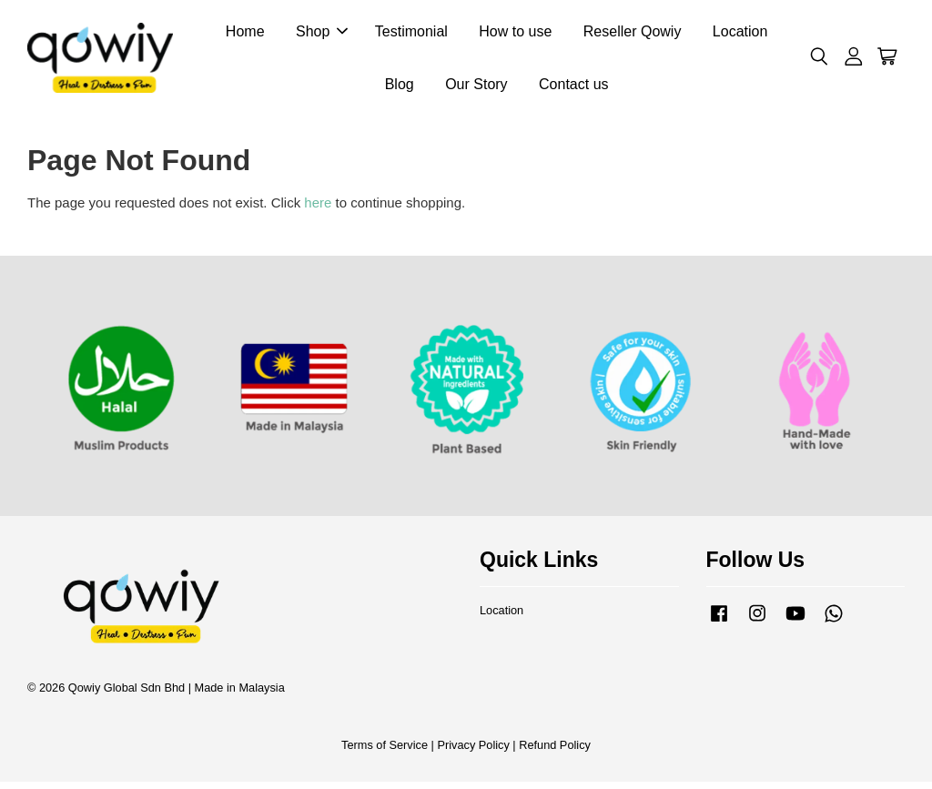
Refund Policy (555, 751)
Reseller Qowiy (632, 35)
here (317, 209)
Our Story (476, 87)
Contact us (573, 87)
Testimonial (411, 35)
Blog (399, 87)
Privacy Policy (473, 751)
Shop (322, 35)
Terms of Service (384, 751)
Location (740, 35)
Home (245, 35)
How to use (515, 35)
